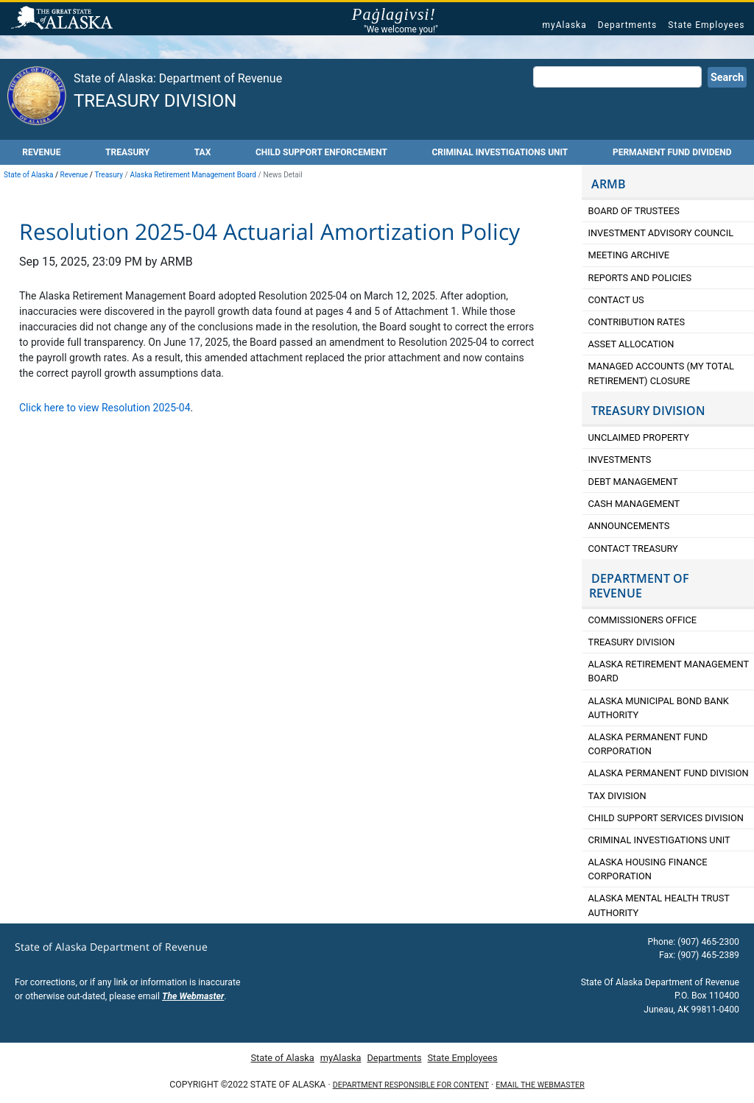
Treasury (127, 152)
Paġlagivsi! (401, 15)
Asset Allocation (631, 344)
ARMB (608, 184)
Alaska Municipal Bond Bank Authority (658, 707)
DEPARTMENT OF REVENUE (639, 585)
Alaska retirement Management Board (669, 671)
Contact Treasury (633, 548)
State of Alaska (64, 19)
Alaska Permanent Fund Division (668, 773)
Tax (202, 152)
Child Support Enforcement (321, 152)
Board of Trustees (634, 210)
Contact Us (616, 299)
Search (727, 77)
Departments (627, 25)
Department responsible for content (411, 1085)
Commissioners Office (642, 619)
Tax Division (617, 795)
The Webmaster (193, 996)
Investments (620, 459)
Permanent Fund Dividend (672, 152)
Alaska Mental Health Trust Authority (659, 905)
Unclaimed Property (639, 437)
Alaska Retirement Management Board (193, 175)
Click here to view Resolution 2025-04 (105, 408)
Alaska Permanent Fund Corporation (648, 743)
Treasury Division (155, 101)
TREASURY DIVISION (648, 410)
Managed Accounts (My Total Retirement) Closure (661, 373)
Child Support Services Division (666, 817)
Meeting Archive (629, 254)
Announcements (630, 525)
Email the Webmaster (540, 1085)
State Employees (706, 25)
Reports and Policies (640, 277)
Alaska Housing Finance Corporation (648, 869)
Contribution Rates (637, 321)
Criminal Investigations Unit (500, 152)
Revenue (41, 152)
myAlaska (564, 25)
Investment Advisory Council (661, 232)
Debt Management (633, 481)
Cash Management (634, 503)
